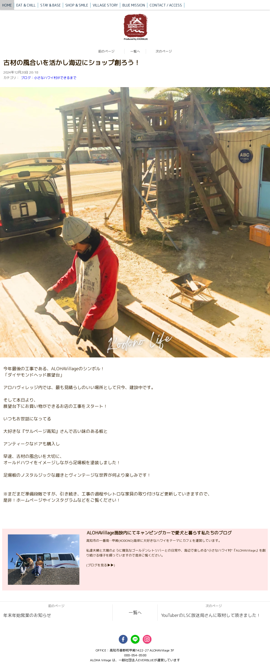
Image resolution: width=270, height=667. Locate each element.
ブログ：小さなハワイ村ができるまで (48, 77)
